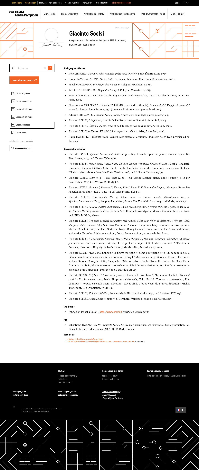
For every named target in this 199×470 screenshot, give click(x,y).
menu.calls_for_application (50, 2)
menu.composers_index (153, 13)
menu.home (49, 13)
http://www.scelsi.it (110, 312)
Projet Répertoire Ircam (114, 398)
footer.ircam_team (22, 395)
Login (177, 2)
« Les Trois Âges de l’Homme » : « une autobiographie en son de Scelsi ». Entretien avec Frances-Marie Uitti (100, 342)
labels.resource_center (121, 2)
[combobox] (31, 68)
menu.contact (177, 13)
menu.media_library (94, 13)
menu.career (30, 2)
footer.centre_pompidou (69, 395)
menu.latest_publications (122, 13)
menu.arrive (87, 2)
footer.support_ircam (68, 391)
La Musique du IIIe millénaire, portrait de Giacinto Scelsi (84, 339)
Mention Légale (110, 395)
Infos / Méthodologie (113, 391)
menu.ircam (17, 2)
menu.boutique (102, 2)
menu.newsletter (72, 2)
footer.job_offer (21, 391)
